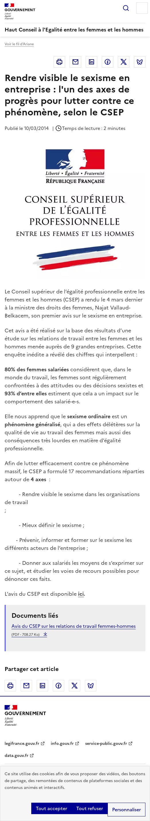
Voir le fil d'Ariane (19, 44)
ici (81, 594)
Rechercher (126, 8)
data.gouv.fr (16, 756)
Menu (142, 8)
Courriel (75, 62)
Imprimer (59, 62)
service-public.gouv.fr (106, 744)
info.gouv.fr (62, 744)
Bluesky (139, 62)
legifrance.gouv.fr (22, 744)
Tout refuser (89, 808)
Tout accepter (51, 808)
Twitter (123, 62)
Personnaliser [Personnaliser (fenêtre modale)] (126, 809)
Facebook (107, 62)
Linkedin (91, 62)
